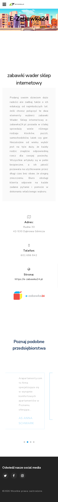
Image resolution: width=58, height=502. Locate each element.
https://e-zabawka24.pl (29, 279)
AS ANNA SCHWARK (34, 423)
